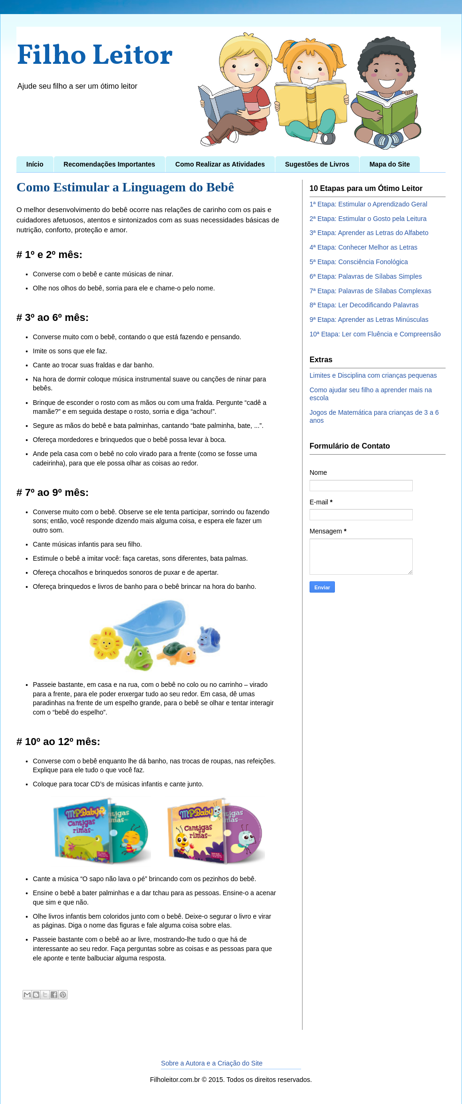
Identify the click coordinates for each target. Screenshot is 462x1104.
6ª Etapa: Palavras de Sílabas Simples (366, 276)
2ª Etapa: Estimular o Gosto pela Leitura (368, 218)
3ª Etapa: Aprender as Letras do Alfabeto (369, 232)
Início (35, 164)
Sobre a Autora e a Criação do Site (211, 1063)
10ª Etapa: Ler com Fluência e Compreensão (375, 334)
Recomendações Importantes (109, 164)
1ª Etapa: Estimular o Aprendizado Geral (368, 204)
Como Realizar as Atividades (220, 164)
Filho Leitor (94, 56)
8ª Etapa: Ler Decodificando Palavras (364, 305)
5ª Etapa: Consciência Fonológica (359, 262)
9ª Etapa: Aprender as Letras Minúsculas (369, 319)
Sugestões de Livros (317, 164)
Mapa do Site (390, 164)
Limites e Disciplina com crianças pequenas (373, 375)
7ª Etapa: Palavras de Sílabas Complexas (371, 291)
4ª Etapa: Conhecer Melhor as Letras (363, 247)
